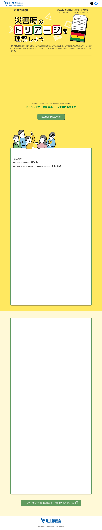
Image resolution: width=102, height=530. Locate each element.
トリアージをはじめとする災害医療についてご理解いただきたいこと (49, 504)
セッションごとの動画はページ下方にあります (51, 108)
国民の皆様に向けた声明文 (51, 118)
